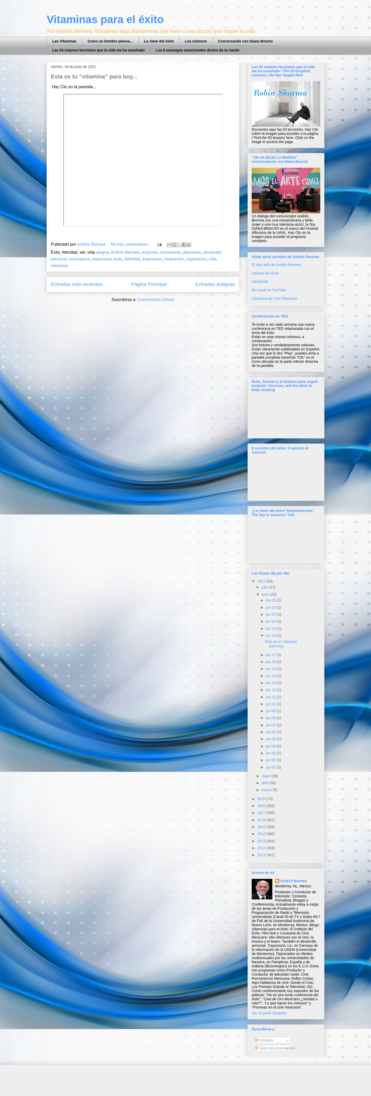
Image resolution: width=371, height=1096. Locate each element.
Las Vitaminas (64, 41)
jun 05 (271, 739)
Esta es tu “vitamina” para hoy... (94, 76)
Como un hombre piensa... (110, 41)
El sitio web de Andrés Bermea (276, 265)
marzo (267, 790)
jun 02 (271, 760)
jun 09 (271, 711)
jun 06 (271, 732)
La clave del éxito (159, 41)
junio (266, 594)
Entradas (264, 1040)
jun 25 (271, 600)
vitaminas (59, 265)
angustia (149, 252)
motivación (174, 259)
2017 (261, 813)
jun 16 (271, 662)
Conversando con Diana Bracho (245, 41)
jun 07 (271, 725)
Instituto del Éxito (265, 273)
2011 (261, 855)
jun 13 (271, 683)
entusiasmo (79, 259)
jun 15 (271, 669)
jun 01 (271, 767)
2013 (261, 841)
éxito (118, 259)
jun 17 (271, 655)
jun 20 (271, 621)
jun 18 (271, 635)
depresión (192, 252)
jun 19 (271, 628)
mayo (266, 776)
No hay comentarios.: (131, 244)
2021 (261, 581)
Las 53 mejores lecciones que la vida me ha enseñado (98, 50)
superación (196, 259)
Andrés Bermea (125, 252)
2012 (261, 848)
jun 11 (271, 697)
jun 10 (271, 704)
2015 (261, 827)
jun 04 (271, 746)
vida (212, 259)
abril (265, 783)
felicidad (132, 259)
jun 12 (271, 690)
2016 (261, 820)
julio (265, 587)
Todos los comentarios (275, 1048)
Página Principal (149, 284)
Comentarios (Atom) (156, 299)
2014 (261, 834)
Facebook (259, 281)
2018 (261, 806)
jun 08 (271, 718)
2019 (261, 799)
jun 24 (271, 607)
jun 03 (271, 753)
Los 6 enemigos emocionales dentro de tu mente (197, 50)
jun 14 (271, 676)
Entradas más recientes (77, 284)
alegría (102, 252)
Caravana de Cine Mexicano (274, 298)
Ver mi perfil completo (269, 1013)
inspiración (152, 259)
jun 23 (271, 614)
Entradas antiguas (215, 284)
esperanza (102, 259)
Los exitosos (196, 41)
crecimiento (170, 252)
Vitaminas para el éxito (105, 19)
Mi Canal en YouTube (269, 290)
